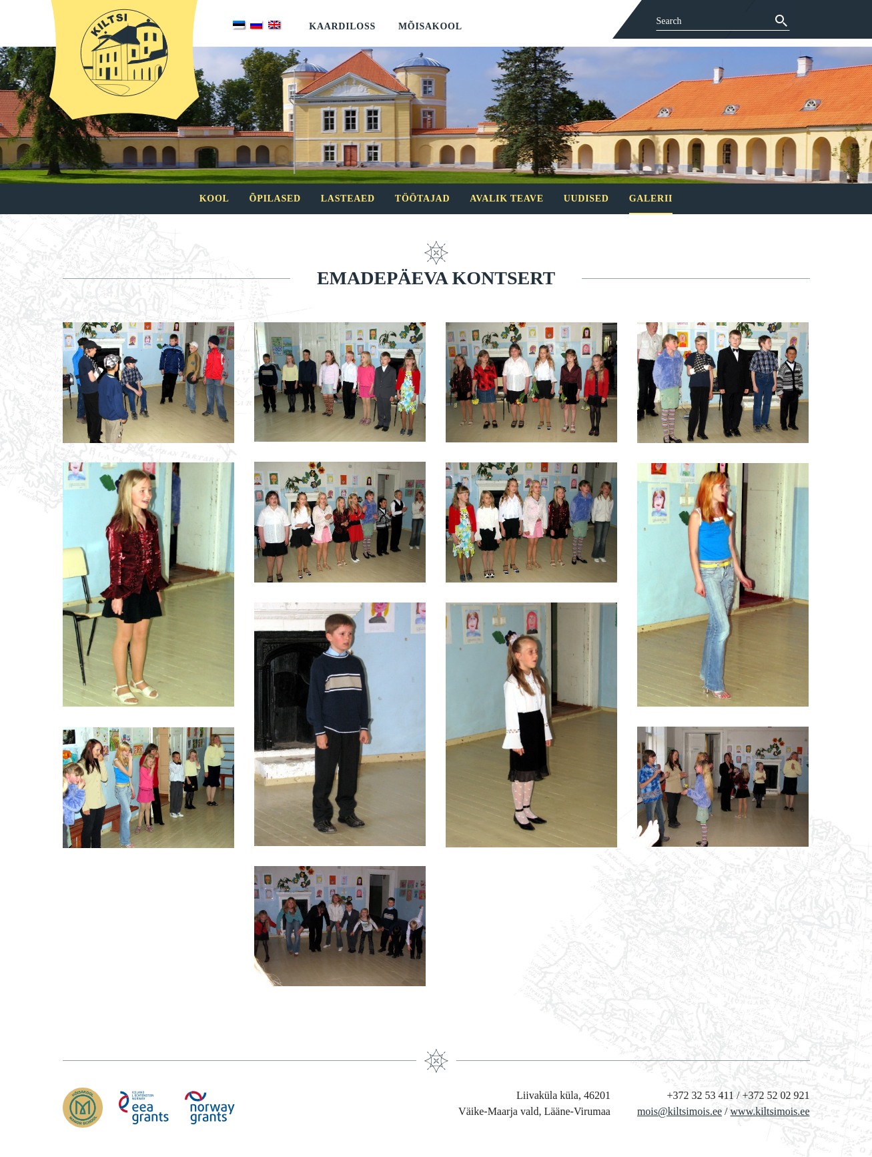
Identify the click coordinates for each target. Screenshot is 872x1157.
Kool (214, 199)
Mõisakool (430, 26)
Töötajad (422, 199)
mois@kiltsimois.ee (679, 1111)
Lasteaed (348, 199)
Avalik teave (506, 199)
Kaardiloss (342, 26)
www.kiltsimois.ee (770, 1111)
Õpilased (275, 199)
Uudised (586, 199)
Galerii (651, 199)
